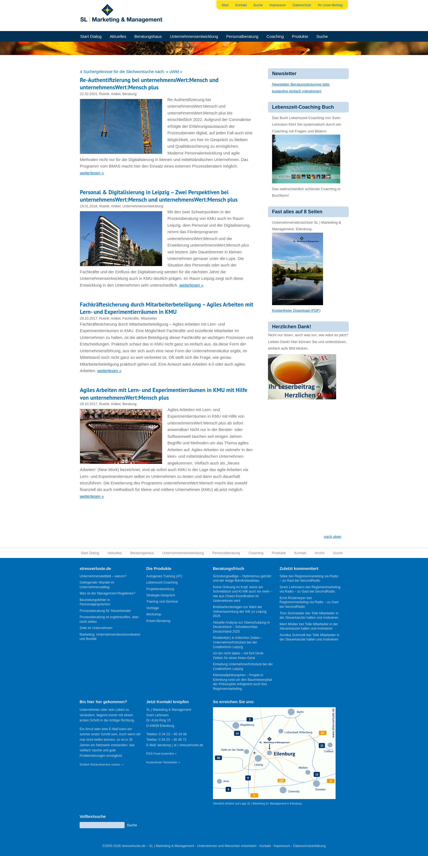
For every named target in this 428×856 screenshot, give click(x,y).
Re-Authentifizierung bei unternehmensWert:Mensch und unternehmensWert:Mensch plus (149, 83)
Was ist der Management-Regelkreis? (107, 593)
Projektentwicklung (160, 589)
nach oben (332, 537)
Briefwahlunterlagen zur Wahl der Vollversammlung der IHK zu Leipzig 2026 (240, 611)
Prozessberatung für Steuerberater (105, 611)
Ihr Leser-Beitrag (330, 5)
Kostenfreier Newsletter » (163, 762)
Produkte (300, 36)
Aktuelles (118, 36)
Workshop (153, 614)
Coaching (275, 36)
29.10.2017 (88, 318)
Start (225, 5)
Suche (258, 5)
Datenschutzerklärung (309, 846)
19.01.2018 (88, 206)
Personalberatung (242, 36)
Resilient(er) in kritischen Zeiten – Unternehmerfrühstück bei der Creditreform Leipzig (238, 642)
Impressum (277, 5)
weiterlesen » (92, 173)
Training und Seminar (162, 601)
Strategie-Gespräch (160, 595)
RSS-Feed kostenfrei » (161, 753)
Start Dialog (90, 36)
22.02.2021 (88, 94)
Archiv (320, 553)
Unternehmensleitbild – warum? (103, 576)
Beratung (129, 94)
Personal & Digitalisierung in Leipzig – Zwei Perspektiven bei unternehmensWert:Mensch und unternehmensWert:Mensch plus (159, 196)
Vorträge (152, 608)
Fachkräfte (130, 318)
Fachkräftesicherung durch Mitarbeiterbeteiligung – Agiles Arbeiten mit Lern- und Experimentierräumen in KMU (166, 308)
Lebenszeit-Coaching (162, 582)
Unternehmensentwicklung (194, 36)
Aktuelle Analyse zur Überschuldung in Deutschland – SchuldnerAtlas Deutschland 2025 (241, 627)
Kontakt (241, 5)
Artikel (115, 94)
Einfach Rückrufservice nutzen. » (101, 764)
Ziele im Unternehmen (96, 628)
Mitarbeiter (149, 318)
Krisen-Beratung (158, 621)
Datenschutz (302, 5)
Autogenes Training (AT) (164, 576)
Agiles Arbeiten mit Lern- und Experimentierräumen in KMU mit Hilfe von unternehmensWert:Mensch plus (163, 393)
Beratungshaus (148, 36)
